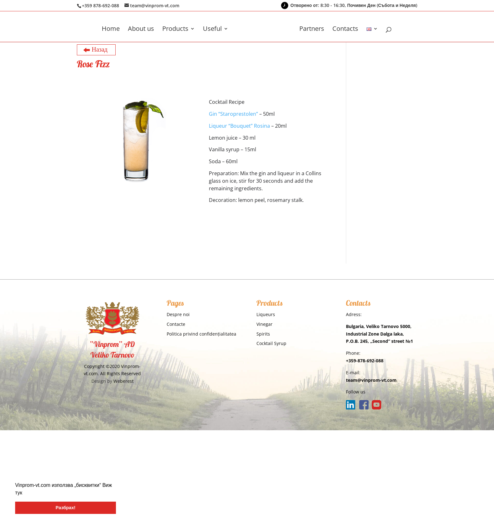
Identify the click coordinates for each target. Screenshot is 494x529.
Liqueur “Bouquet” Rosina (239, 125)
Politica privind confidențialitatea (201, 334)
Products (175, 29)
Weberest (123, 381)
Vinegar (264, 324)
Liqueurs (265, 314)
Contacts (345, 29)
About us (141, 29)
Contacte (176, 324)
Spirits (263, 334)
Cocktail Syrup (271, 343)
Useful (212, 29)
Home (111, 29)
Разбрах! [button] (66, 507)
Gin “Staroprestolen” (233, 113)
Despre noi (178, 314)
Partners (311, 29)
